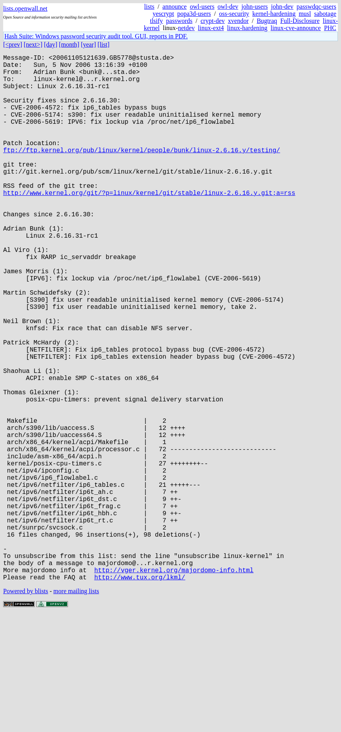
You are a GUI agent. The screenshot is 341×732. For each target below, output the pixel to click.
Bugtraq (267, 20)
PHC (330, 28)
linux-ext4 (211, 28)
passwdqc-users (316, 6)
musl (305, 13)
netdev (186, 28)
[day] (50, 44)
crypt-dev (212, 20)
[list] (103, 44)
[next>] (33, 44)
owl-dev (228, 6)
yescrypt (163, 13)
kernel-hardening (274, 13)
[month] (69, 44)
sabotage (325, 13)
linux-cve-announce (296, 28)
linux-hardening (247, 28)
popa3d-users (194, 13)
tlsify (156, 20)
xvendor (238, 20)
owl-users (202, 6)
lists (149, 6)
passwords (179, 20)
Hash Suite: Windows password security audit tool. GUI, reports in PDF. (96, 36)
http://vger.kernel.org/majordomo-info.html (173, 685)
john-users (254, 6)
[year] (88, 44)
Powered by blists (25, 708)
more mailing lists (76, 708)
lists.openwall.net (25, 8)
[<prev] (12, 44)
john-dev (282, 6)
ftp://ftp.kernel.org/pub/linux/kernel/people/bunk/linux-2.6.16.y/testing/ (141, 172)
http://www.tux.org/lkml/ (139, 694)
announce (174, 6)
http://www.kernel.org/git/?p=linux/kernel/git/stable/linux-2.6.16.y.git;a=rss (149, 224)
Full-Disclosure (300, 20)
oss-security (234, 13)
